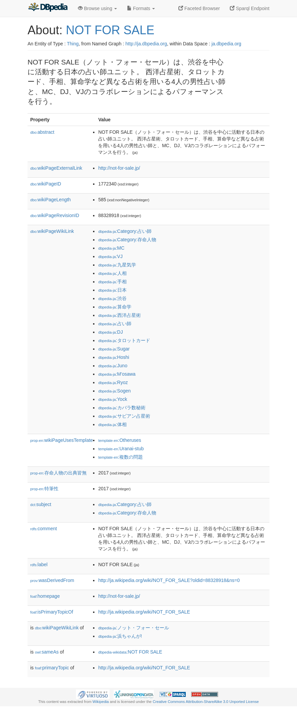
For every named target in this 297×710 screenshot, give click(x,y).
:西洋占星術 (119, 315)
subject (40, 504)
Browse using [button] (97, 8)
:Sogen (114, 390)
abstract (42, 132)
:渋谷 (112, 298)
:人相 (112, 273)
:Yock (112, 399)
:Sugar (114, 348)
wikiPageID (45, 183)
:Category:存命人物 (127, 239)
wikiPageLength (50, 199)
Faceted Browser (199, 8)
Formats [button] (141, 8)
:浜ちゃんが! (120, 636)
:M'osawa (116, 374)
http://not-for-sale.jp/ (119, 168)
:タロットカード (124, 340)
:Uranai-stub (120, 448)
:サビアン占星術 (124, 416)
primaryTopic (52, 667)
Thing (73, 43)
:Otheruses (119, 440)
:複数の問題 (120, 457)
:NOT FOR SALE (130, 652)
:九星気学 (117, 264)
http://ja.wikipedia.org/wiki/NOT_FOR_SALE (144, 612)
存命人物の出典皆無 (58, 472)
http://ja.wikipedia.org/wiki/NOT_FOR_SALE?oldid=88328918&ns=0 (169, 580)
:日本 (112, 290)
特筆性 (44, 488)
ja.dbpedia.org (226, 43)
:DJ (110, 332)
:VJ (110, 256)
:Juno (112, 365)
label (38, 564)
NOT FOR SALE (110, 30)
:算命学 (114, 306)
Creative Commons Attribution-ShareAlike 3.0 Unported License (206, 702)
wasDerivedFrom (52, 580)
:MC (111, 248)
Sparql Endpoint (249, 8)
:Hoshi (113, 357)
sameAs (46, 652)
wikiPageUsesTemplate (61, 440)
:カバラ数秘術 (121, 407)
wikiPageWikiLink (52, 231)
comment (43, 528)
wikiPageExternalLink (56, 168)
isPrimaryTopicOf (51, 612)
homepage (45, 596)
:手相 (112, 281)
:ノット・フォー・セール (133, 627)
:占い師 (114, 323)
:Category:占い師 (125, 231)
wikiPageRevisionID (54, 215)
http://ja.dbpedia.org (146, 43)
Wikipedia (100, 702)
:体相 (112, 424)
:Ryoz (113, 382)
